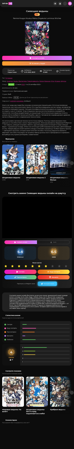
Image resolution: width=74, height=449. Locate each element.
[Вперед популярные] (72, 393)
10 (68, 266)
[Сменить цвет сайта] (55, 3)
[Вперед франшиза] (72, 163)
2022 (23, 84)
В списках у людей (38, 63)
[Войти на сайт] (60, 3)
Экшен (15, 81)
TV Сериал (8, 78)
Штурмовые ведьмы (11, 178)
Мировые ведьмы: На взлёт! (11, 410)
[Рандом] (65, 3)
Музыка (57, 81)
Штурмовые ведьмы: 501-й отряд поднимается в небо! (35, 411)
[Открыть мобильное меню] (70, 3)
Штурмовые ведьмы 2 (36, 178)
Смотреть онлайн (38, 58)
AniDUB (13, 101)
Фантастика (22, 81)
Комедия (10, 81)
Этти (52, 81)
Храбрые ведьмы (57, 409)
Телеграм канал (48, 284)
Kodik (54, 242)
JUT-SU (7, 3)
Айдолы (63, 81)
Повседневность (33, 81)
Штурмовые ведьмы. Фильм (59, 179)
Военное (47, 81)
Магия (41, 81)
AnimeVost (20, 101)
